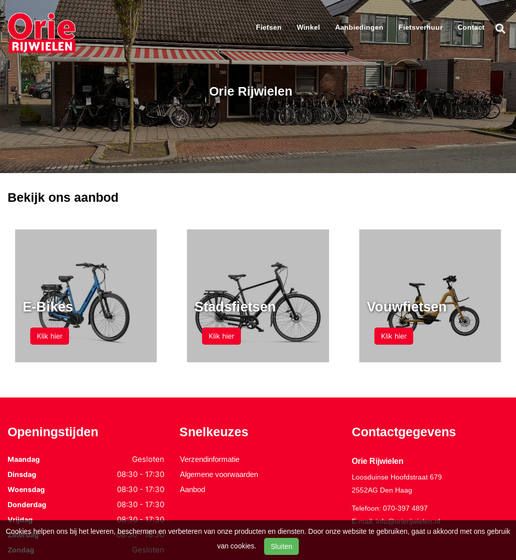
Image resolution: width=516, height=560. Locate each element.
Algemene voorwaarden (219, 474)
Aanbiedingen (359, 27)
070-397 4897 (405, 508)
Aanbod (192, 489)
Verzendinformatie (209, 459)
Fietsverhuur (420, 27)
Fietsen (269, 27)
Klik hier (49, 336)
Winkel (308, 27)
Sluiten (281, 546)
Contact (471, 27)
